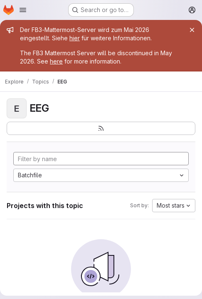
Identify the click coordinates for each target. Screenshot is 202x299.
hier (74, 38)
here (56, 61)
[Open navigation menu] (23, 10)
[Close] (192, 30)
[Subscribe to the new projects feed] (101, 128)
